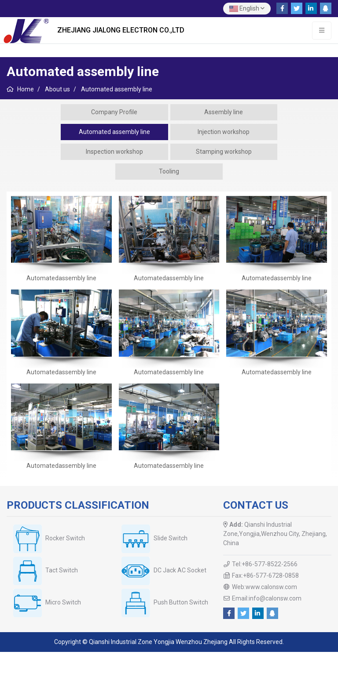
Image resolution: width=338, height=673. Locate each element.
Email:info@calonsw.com (266, 598)
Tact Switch (61, 570)
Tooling (169, 171)
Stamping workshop (224, 151)
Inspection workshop (114, 151)
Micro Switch (63, 602)
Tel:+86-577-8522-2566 (265, 564)
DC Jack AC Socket (180, 570)
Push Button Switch (181, 602)
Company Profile (114, 112)
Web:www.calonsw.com (264, 586)
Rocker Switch (65, 538)
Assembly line (223, 112)
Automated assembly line (114, 131)
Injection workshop (224, 131)
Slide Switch (170, 538)
